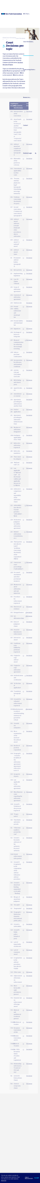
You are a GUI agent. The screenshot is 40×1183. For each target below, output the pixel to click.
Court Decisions (28, 41)
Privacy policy (19, 1181)
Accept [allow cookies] (36, 1178)
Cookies (30, 1181)
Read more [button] (3, 1180)
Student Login (27, 153)
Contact (25, 125)
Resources (26, 97)
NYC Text (26, 14)
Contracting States (28, 69)
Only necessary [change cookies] (29, 1178)
